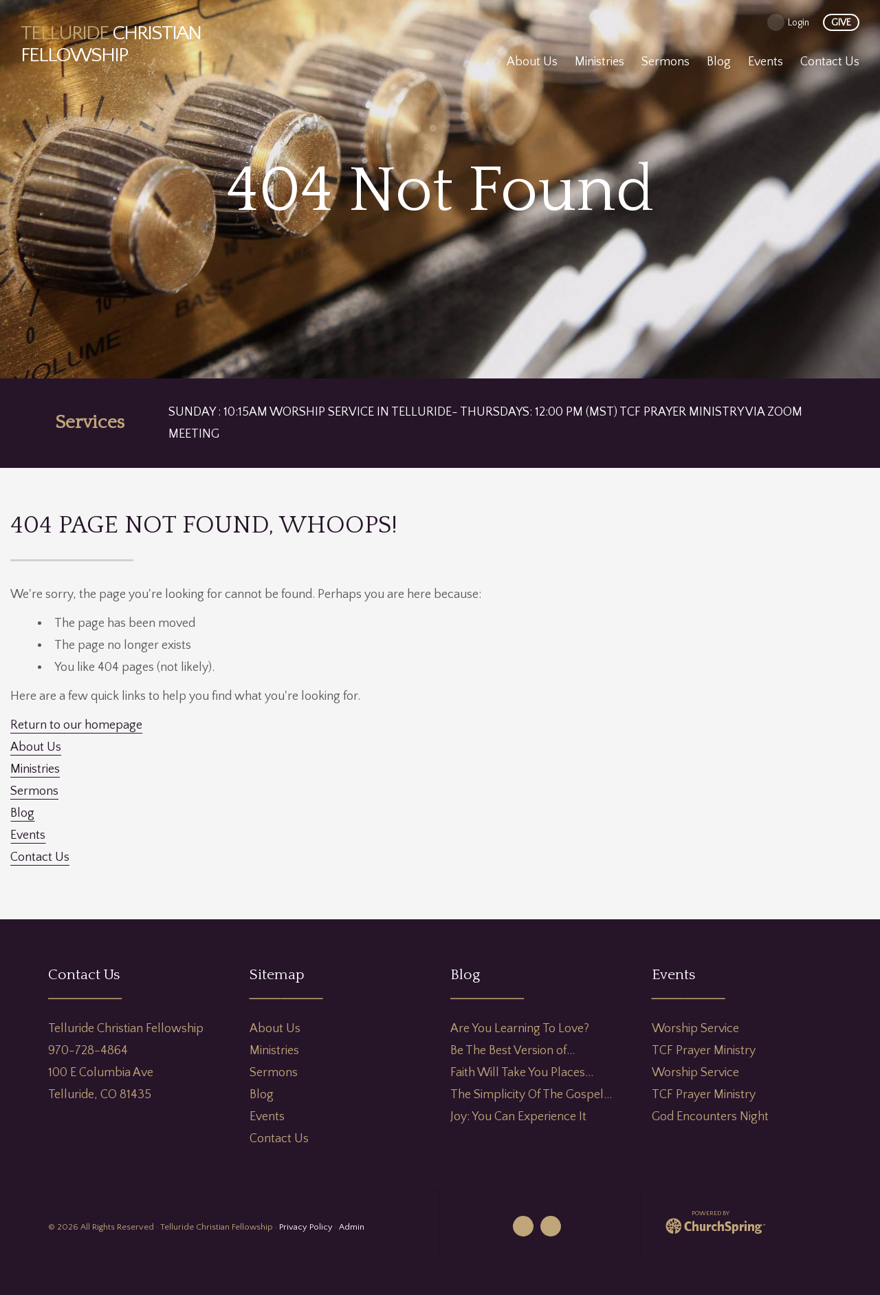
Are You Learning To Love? (519, 1029)
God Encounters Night (710, 1117)
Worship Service (695, 1029)
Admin (351, 1227)
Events (27, 835)
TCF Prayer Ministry (704, 1051)
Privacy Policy (306, 1227)
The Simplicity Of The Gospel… (531, 1095)
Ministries (35, 769)
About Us (35, 747)
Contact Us (39, 857)
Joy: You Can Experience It (518, 1117)
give (841, 22)
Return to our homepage (76, 725)
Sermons (34, 791)
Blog (22, 813)
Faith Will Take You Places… (521, 1073)
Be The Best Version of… (512, 1051)
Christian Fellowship (111, 44)
